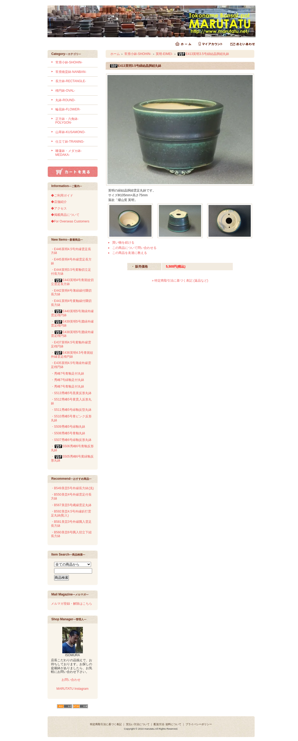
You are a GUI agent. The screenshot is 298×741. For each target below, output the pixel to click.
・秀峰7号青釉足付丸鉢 (67, 373)
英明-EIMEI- (164, 54)
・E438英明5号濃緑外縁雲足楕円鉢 (72, 334)
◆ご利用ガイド (62, 195)
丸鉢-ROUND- (65, 100)
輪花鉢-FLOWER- (68, 109)
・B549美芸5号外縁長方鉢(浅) (72, 488)
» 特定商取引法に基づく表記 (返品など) (180, 280)
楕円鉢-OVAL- (65, 90)
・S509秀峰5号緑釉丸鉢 (68, 426)
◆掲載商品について (65, 215)
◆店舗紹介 (59, 202)
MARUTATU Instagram (72, 689)
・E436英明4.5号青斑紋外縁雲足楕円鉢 (72, 354)
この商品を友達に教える (129, 253)
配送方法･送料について (167, 724)
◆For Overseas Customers (70, 221)
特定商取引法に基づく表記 (106, 724)
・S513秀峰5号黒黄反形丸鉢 (71, 393)
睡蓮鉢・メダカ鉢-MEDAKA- (68, 153)
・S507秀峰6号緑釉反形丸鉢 (71, 440)
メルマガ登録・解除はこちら (71, 603)
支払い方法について (138, 724)
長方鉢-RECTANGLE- (70, 81)
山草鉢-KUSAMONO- (70, 132)
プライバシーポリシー (199, 724)
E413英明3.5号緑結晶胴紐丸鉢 (203, 54)
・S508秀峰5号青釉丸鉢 (68, 433)
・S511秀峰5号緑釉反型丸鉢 (71, 410)
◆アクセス (59, 208)
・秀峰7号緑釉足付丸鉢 (67, 380)
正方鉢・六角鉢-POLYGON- (67, 121)
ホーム (115, 54)
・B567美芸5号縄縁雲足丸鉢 (71, 505)
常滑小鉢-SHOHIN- (69, 62)
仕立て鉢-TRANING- (69, 141)
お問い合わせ (70, 680)
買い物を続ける (123, 242)
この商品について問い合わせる (134, 248)
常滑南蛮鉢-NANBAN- (71, 72)
